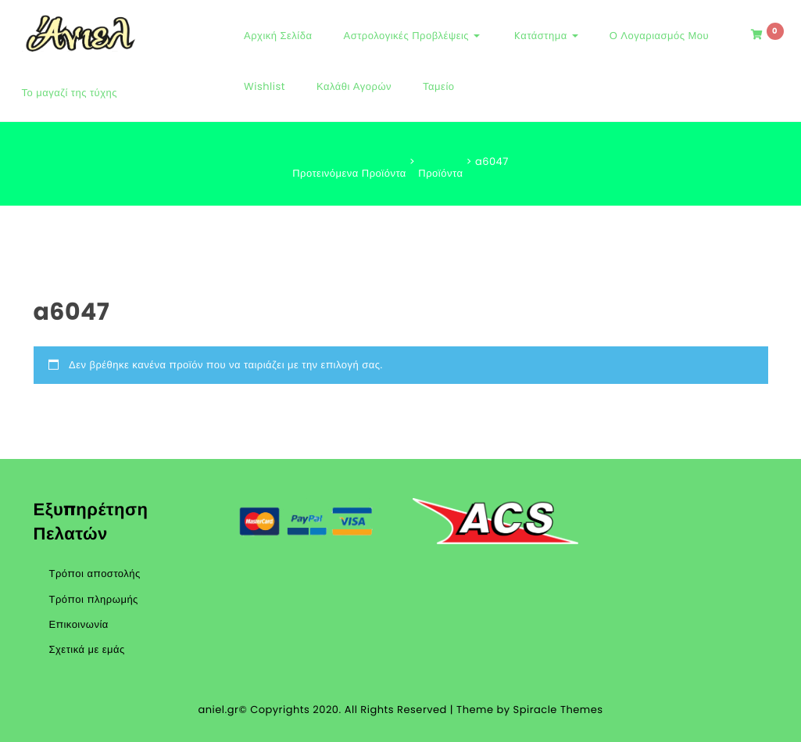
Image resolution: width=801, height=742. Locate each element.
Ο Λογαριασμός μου (659, 35)
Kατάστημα (544, 35)
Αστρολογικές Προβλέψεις (411, 35)
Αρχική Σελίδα (278, 35)
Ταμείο (438, 86)
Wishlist (264, 86)
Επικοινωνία (79, 624)
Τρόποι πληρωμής (93, 599)
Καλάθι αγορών (354, 86)
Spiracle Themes (558, 709)
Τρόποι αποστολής (95, 573)
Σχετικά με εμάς (87, 649)
